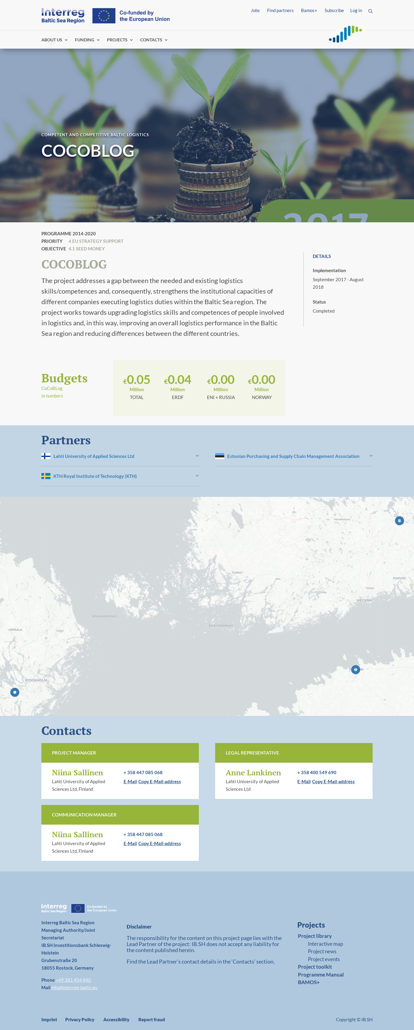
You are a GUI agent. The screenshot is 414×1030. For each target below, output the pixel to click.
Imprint (49, 1019)
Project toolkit (315, 967)
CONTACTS (151, 40)
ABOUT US (51, 40)
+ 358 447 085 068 (143, 772)
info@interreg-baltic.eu (74, 987)
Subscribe (334, 10)
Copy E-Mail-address (159, 781)
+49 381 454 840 (73, 980)
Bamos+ (309, 10)
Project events (324, 959)
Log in (356, 10)
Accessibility (116, 1019)
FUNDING (84, 40)
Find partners (280, 10)
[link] (327, 926)
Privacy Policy (79, 1019)
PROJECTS (117, 40)
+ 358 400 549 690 (316, 772)
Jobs (255, 10)
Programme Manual (321, 974)
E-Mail (130, 781)
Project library (315, 936)
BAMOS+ (309, 982)
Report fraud (151, 1019)
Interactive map (325, 944)
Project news (322, 951)
